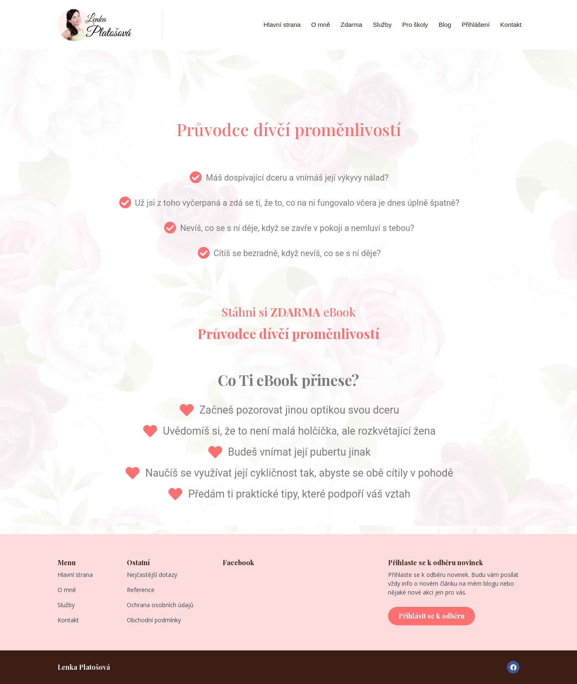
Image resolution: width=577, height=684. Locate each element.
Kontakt (511, 24)
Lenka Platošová (84, 667)
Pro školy (415, 24)
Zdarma (351, 24)
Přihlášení (476, 24)
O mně (320, 24)
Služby (382, 24)
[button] (431, 616)
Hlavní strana (282, 24)
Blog (444, 24)
